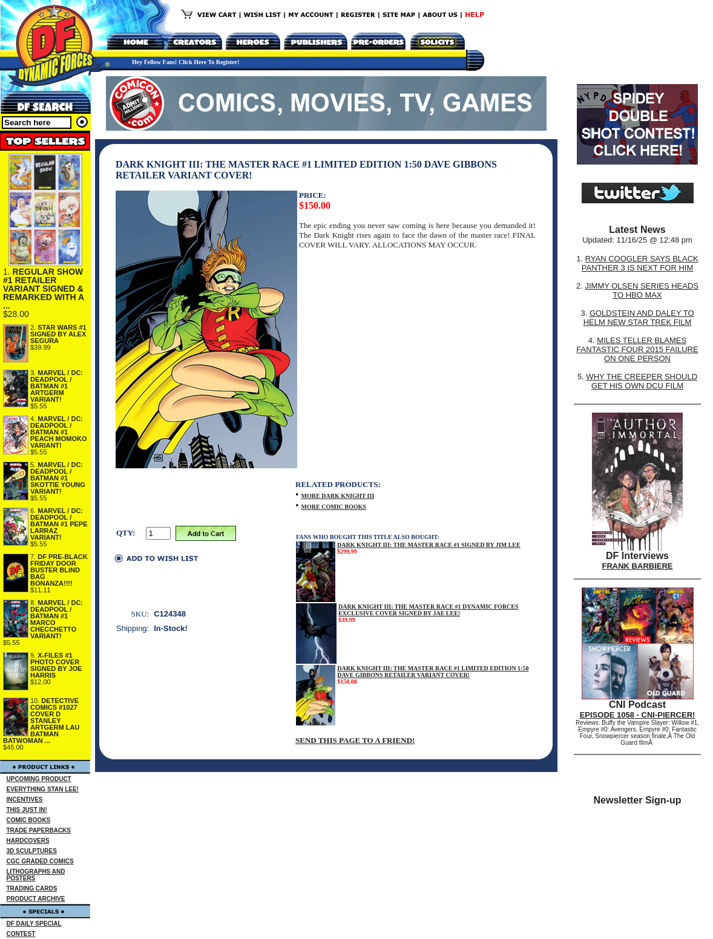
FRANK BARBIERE (637, 566)
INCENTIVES (25, 799)
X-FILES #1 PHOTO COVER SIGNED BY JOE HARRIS (56, 665)
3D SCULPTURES (32, 851)
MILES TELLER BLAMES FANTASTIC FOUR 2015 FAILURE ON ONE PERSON (637, 349)
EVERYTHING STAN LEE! (43, 789)
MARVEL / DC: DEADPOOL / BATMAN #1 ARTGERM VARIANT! (56, 386)
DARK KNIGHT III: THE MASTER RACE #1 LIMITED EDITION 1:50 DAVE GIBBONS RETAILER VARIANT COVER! (432, 671)
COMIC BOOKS (29, 820)
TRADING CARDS (32, 888)
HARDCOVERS (28, 840)
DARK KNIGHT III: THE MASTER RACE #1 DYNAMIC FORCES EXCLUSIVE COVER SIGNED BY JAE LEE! (428, 610)
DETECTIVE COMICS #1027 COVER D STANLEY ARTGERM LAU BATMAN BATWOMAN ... (41, 720)
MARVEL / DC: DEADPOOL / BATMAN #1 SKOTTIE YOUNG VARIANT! (57, 478)
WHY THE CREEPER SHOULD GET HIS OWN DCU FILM (641, 381)
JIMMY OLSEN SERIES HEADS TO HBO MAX (641, 290)
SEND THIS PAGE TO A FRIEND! (355, 740)
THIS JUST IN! (27, 809)
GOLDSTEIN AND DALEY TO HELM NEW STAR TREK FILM (638, 318)
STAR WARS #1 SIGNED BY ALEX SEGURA (58, 334)
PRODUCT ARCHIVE (36, 898)
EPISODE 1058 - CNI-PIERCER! (637, 714)
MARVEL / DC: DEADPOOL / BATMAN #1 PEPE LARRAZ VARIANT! (59, 524)
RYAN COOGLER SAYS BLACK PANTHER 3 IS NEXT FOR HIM (640, 263)
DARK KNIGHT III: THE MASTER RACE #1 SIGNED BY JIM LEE (429, 544)
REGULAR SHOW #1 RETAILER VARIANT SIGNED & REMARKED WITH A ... (43, 288)
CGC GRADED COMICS (40, 861)
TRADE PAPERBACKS (39, 830)
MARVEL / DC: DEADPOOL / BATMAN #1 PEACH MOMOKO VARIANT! (58, 432)
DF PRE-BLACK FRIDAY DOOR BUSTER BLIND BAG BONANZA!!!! (59, 570)
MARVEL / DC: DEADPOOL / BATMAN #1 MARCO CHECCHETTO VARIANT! (56, 619)
